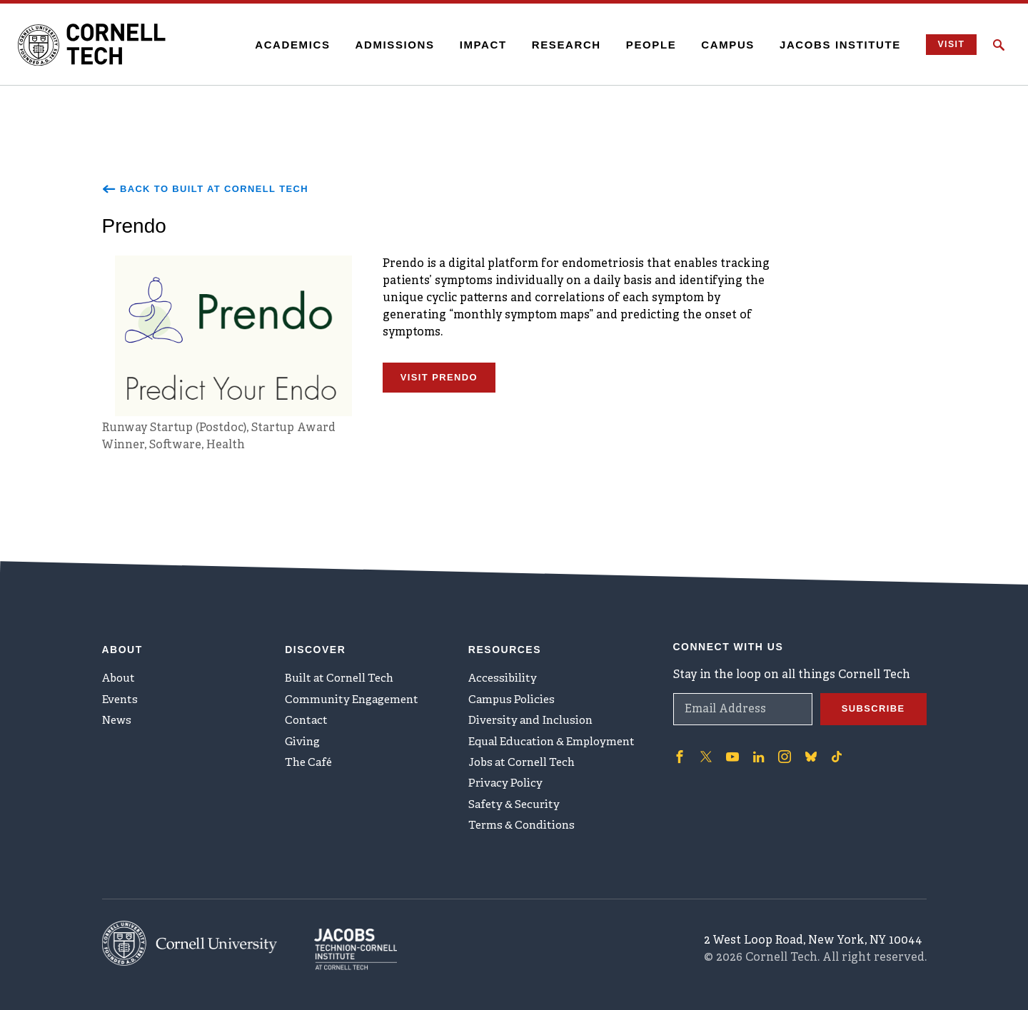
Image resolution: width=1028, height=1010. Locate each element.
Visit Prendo (442, 381)
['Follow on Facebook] (679, 746)
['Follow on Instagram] (780, 746)
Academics (283, 45)
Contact (307, 718)
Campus (718, 45)
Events (121, 694)
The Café (310, 765)
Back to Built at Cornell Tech (213, 189)
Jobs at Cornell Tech (526, 765)
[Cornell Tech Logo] (107, 45)
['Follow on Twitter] (704, 746)
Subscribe (871, 699)
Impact (473, 45)
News (118, 718)
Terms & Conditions (524, 836)
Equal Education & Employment (557, 741)
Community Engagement (356, 694)
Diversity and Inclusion (534, 718)
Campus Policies (513, 694)
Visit (945, 44)
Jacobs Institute (831, 45)
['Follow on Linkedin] (755, 746)
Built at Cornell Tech (343, 671)
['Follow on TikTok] (831, 746)
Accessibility (504, 671)
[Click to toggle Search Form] (998, 45)
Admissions (385, 45)
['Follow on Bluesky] (806, 746)
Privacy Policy (507, 789)
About (120, 671)
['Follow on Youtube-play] (730, 746)
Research (556, 45)
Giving (304, 741)
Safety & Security (516, 812)
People (641, 45)
